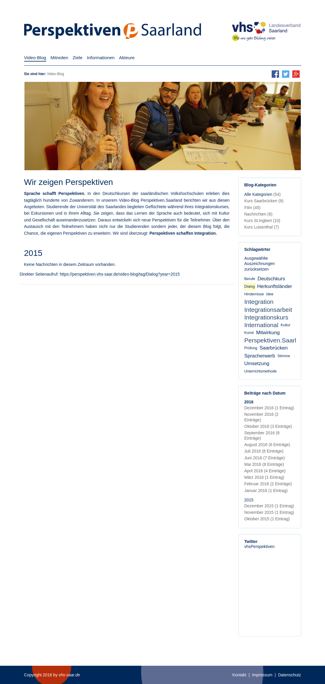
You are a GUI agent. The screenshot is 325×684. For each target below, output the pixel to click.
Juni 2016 (264, 458)
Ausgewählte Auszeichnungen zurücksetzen (259, 263)
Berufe (249, 279)
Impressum (262, 675)
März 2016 (264, 477)
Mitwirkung (268, 332)
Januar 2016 (266, 490)
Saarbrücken (274, 348)
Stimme (283, 356)
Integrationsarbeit (268, 309)
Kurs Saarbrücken (263, 200)
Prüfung (250, 348)
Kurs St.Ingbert (262, 220)
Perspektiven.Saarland (275, 340)
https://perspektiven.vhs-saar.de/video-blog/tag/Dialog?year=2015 (120, 274)
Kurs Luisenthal (261, 227)
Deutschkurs (271, 278)
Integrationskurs (266, 317)
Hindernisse (254, 294)
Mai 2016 (264, 464)
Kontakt (239, 675)
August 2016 (267, 444)
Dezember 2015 (269, 506)
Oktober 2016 (268, 426)
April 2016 (265, 470)
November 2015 (269, 512)
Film (252, 207)
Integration (258, 301)
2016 (248, 402)
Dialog (249, 286)
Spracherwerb (259, 356)
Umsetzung (256, 363)
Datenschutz (289, 675)
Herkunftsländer (274, 286)
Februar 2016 (268, 483)
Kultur (286, 325)
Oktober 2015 (267, 518)
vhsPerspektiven (259, 546)
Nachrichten (258, 214)
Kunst (249, 333)
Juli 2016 (263, 451)
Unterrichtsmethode (260, 371)
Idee (270, 294)
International (261, 325)
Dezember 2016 (269, 407)
